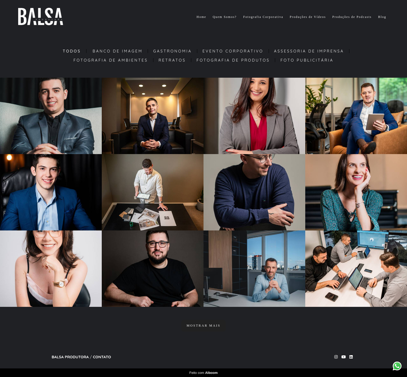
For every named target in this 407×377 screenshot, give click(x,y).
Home (201, 17)
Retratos (172, 60)
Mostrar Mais (204, 325)
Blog (382, 17)
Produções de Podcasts (351, 17)
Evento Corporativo (232, 51)
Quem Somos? (225, 17)
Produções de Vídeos (308, 17)
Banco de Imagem (118, 51)
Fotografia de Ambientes (110, 60)
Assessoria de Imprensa (309, 51)
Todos (72, 51)
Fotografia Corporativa (263, 17)
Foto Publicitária (307, 60)
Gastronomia (172, 51)
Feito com (203, 373)
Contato (102, 357)
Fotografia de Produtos (233, 60)
